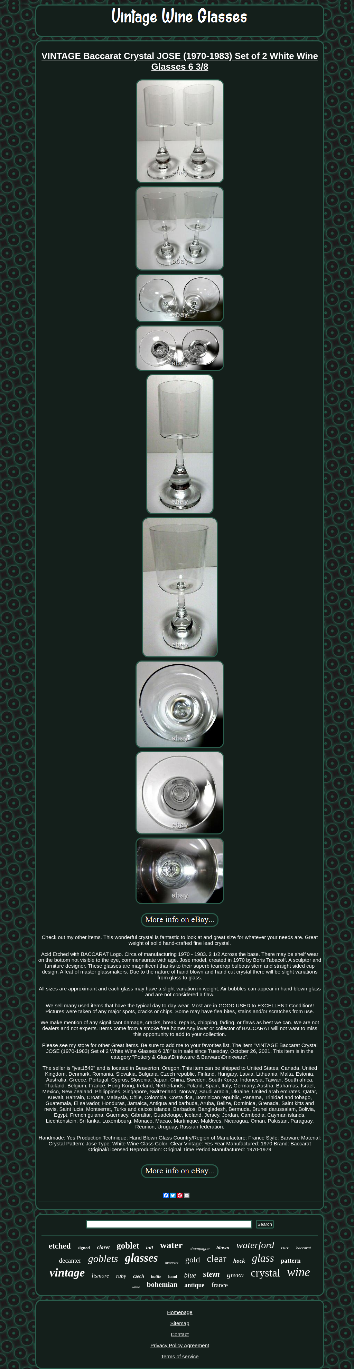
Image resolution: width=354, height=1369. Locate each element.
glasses (141, 1258)
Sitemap (179, 1323)
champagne (200, 1248)
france (220, 1285)
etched (60, 1246)
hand (172, 1276)
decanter (70, 1260)
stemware (171, 1262)
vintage (67, 1272)
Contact (180, 1334)
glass (263, 1258)
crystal (265, 1273)
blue (190, 1275)
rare (285, 1247)
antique (195, 1285)
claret (103, 1247)
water (171, 1245)
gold (192, 1259)
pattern (291, 1260)
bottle (156, 1276)
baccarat (303, 1247)
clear (216, 1258)
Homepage (179, 1312)
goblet (128, 1245)
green (235, 1274)
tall (149, 1247)
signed (84, 1247)
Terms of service (179, 1356)
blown (223, 1247)
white (136, 1287)
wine (298, 1272)
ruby (121, 1276)
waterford (255, 1245)
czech (138, 1276)
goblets (103, 1258)
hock (239, 1261)
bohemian (162, 1284)
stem (211, 1274)
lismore (100, 1275)
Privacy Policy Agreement (179, 1345)
